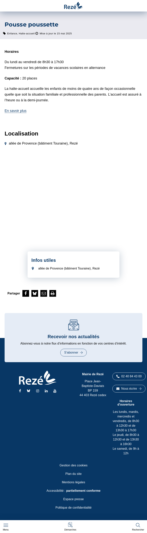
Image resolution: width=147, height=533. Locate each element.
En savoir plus (15, 111)
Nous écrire (129, 388)
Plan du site (73, 473)
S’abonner (73, 352)
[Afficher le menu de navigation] (6, 527)
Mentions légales (73, 482)
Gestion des (73, 465)
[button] (70, 526)
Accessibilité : (73, 490)
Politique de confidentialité (74, 507)
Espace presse (73, 499)
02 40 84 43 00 (129, 376)
